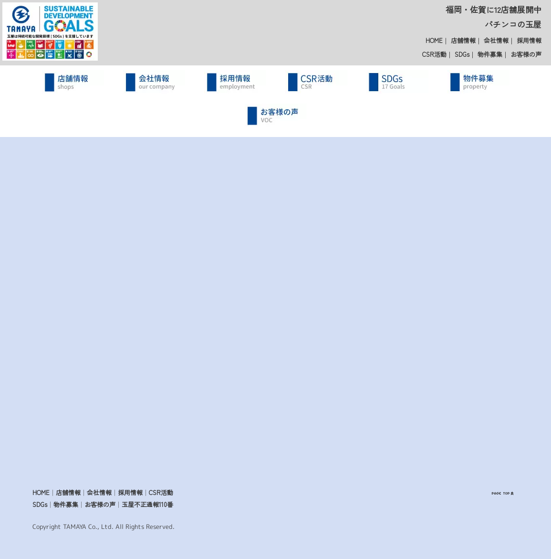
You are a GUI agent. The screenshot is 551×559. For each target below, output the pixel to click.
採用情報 (529, 40)
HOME (434, 40)
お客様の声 (525, 54)
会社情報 (496, 40)
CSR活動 (434, 54)
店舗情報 (463, 40)
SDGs (462, 54)
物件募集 (490, 54)
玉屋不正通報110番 (147, 504)
